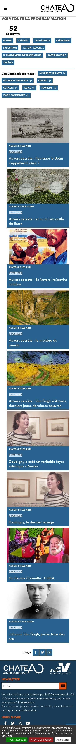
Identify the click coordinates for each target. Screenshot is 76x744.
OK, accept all (17, 739)
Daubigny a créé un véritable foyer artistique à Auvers (36, 464)
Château (23, 40)
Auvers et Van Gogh (15, 80)
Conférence (42, 40)
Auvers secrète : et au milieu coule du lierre (36, 221)
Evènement (63, 40)
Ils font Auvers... (33, 47)
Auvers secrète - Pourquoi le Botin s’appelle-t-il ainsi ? (36, 160)
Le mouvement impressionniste (22, 55)
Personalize (62, 739)
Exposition (10, 47)
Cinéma (42, 80)
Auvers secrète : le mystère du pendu (33, 342)
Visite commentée (14, 95)
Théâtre (8, 62)
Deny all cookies (41, 739)
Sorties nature (57, 55)
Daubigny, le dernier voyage (31, 522)
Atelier (7, 40)
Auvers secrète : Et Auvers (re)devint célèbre (38, 282)
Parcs (27, 87)
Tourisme (46, 87)
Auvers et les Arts (50, 73)
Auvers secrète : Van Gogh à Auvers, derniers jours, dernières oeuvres (38, 403)
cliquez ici (7, 735)
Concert (8, 87)
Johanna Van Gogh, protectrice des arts (37, 636)
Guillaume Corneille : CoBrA (31, 578)
